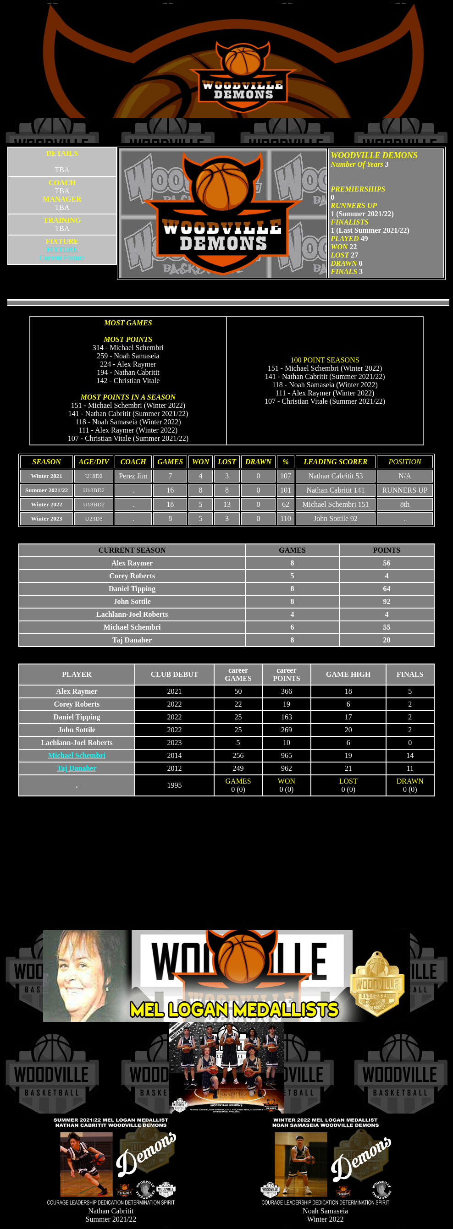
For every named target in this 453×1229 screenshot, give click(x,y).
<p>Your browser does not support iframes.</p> (226, 532)
